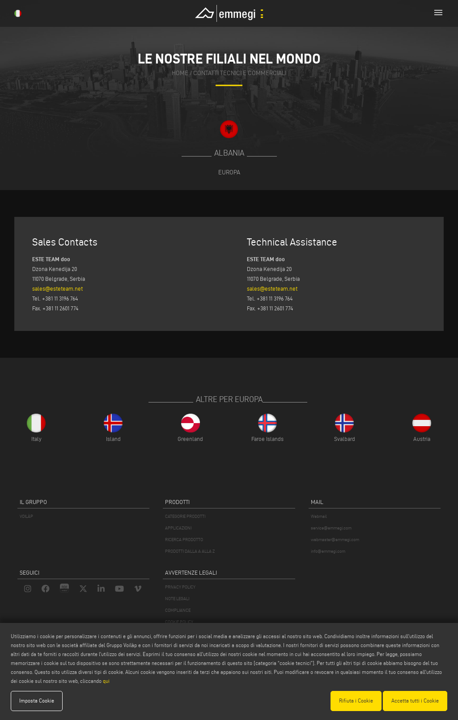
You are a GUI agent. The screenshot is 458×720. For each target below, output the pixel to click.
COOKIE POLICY (179, 621)
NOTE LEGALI (177, 598)
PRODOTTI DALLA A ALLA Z (190, 551)
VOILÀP (26, 516)
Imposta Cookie (36, 700)
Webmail (319, 516)
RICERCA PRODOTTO (184, 539)
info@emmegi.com (328, 551)
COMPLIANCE (178, 610)
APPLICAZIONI (178, 527)
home (180, 73)
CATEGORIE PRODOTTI (185, 516)
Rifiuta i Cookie (356, 700)
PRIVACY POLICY (180, 586)
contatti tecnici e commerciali (239, 73)
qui (106, 681)
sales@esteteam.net (57, 288)
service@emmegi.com (331, 527)
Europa (229, 172)
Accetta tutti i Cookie (415, 700)
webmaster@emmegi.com (335, 539)
